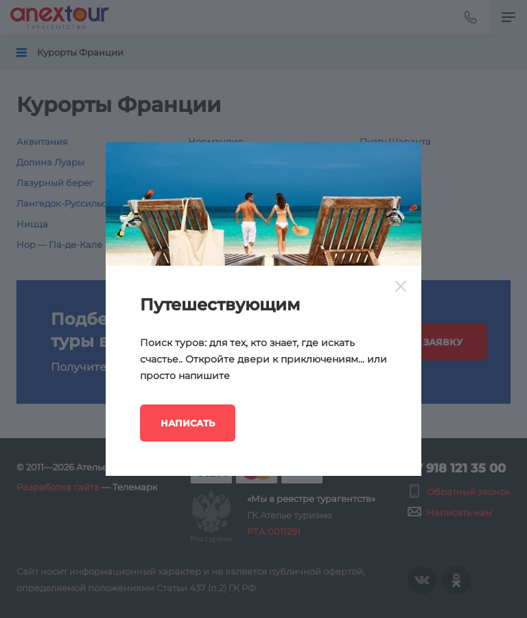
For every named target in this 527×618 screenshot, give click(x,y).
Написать (188, 422)
